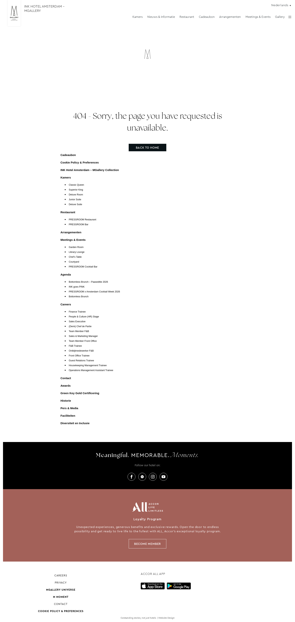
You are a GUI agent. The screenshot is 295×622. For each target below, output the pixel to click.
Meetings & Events (258, 17)
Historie (66, 400)
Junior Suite (75, 199)
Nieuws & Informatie (161, 17)
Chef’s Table (75, 257)
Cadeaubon (207, 17)
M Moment (60, 597)
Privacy (61, 582)
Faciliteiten (68, 415)
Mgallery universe (60, 590)
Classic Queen (76, 185)
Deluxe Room (76, 194)
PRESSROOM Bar (78, 224)
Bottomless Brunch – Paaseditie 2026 (88, 282)
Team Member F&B (79, 331)
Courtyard (74, 262)
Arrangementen (230, 17)
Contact (66, 378)
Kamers (137, 17)
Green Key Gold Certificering (80, 393)
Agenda (66, 274)
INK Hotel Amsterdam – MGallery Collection (90, 170)
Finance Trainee (77, 311)
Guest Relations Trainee (81, 360)
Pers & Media (69, 408)
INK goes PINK (77, 286)
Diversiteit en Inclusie (75, 423)
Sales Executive (77, 321)
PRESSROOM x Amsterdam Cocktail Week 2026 (94, 291)
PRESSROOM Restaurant (82, 219)
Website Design (166, 618)
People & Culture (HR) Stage (84, 316)
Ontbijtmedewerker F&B (81, 350)
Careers (66, 304)
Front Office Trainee (79, 355)
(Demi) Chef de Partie (80, 326)
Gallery (280, 17)
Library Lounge (76, 252)
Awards (66, 385)
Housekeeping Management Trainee (88, 365)
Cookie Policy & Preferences (80, 162)
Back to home (147, 147)
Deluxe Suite (75, 204)
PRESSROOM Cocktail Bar (83, 266)
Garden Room (76, 247)
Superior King (76, 189)
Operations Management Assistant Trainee (91, 370)
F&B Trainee (75, 346)
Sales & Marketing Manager (83, 336)
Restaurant (186, 17)
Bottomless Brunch (79, 296)
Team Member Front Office (83, 341)
